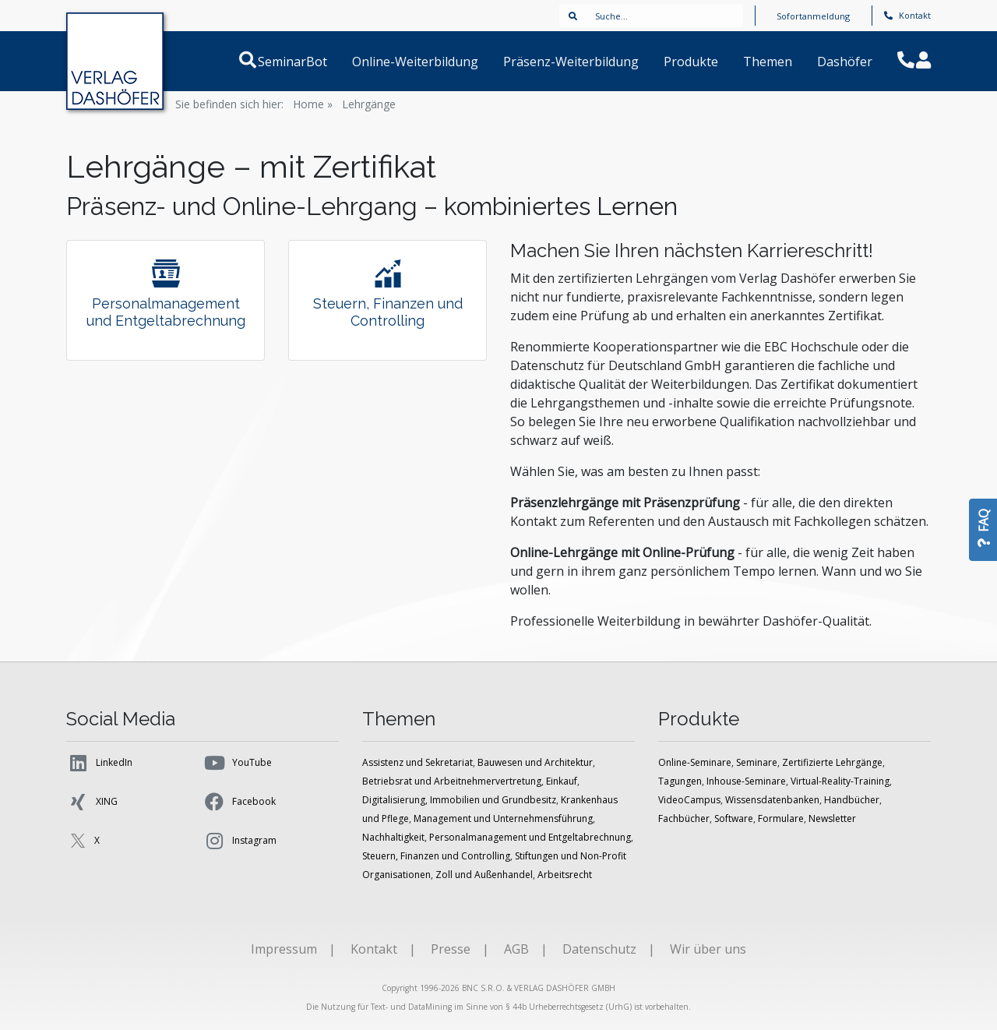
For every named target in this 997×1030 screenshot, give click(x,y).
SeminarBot (311, 61)
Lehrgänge (369, 104)
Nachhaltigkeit (393, 837)
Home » (313, 104)
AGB (516, 949)
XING (92, 801)
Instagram (240, 840)
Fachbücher (684, 818)
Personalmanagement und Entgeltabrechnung (530, 837)
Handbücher (851, 799)
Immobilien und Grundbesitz (493, 799)
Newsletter (832, 818)
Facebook (239, 801)
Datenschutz (599, 949)
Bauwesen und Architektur (535, 762)
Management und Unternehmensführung (503, 818)
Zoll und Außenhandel (484, 874)
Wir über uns (708, 949)
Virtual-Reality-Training (840, 781)
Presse (450, 949)
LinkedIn (99, 762)
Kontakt (907, 15)
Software (733, 818)
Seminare (756, 762)
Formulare (781, 818)
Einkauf (561, 781)
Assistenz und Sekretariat (417, 762)
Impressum (284, 949)
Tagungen (680, 781)
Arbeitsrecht (564, 874)
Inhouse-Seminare (746, 781)
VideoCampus (689, 799)
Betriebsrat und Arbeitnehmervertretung (451, 781)
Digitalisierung (393, 799)
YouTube (237, 762)
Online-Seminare (694, 762)
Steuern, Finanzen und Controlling (436, 855)
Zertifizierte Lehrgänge (832, 762)
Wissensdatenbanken (772, 799)
